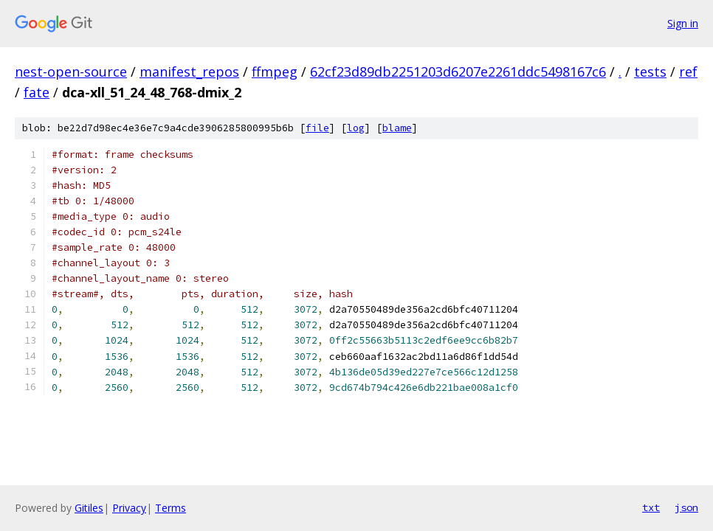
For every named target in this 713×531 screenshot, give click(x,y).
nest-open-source (71, 71)
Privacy (129, 508)
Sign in (682, 23)
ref (688, 71)
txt (651, 507)
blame (397, 128)
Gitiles (89, 508)
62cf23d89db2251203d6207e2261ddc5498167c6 (458, 71)
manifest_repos (189, 71)
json (686, 507)
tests (650, 71)
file (317, 128)
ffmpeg (274, 71)
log (356, 128)
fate (36, 92)
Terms (170, 508)
